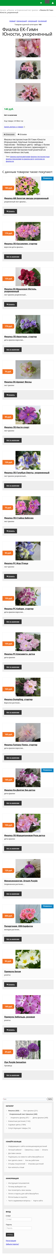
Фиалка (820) (13, 1110)
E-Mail (8, 1216)
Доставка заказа (14, 1153)
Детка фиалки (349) (40, 1118)
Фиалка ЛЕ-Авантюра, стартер (20, 336)
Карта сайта (38, 1200)
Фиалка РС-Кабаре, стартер (18, 608)
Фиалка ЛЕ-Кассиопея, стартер (20, 243)
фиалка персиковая (13, 159)
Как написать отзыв (16, 1167)
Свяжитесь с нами (32, 1150)
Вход (10, 1234)
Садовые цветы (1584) (17, 1125)
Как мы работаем (32, 1160)
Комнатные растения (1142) (19, 1121)
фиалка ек (10, 161)
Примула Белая (12, 971)
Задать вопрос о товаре (13, 127)
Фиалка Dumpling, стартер (18, 699)
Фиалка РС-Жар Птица (16, 563)
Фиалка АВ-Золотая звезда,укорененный (26, 198)
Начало (3, 10)
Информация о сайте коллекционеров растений (27, 1146)
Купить (10, 211)
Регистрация (11, 1240)
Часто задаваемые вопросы (19, 1200)
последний (42, 21)
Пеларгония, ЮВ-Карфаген (18, 926)
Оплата (45, 1150)
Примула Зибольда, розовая (19, 1016)
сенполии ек (40, 159)
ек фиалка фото (28, 159)
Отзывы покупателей (16, 1164)
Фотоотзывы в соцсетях (17, 1197)
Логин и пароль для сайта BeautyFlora (23, 1193)
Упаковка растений (36, 1164)
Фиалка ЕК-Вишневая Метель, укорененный (20, 290)
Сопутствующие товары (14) (19, 1128)
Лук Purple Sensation (15, 1062)
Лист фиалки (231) (30, 1110)
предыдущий (21, 21)
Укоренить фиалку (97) (20, 1118)
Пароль (9, 1224)
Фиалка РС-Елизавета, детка (19, 654)
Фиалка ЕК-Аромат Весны (18, 381)
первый (12, 21)
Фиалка (11, 10)
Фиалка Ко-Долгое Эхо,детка (19, 790)
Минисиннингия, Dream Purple (21, 880)
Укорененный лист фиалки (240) (23, 1114)
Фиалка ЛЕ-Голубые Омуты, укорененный (26, 472)
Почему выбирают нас (17, 1186)
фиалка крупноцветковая (20, 156)
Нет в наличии (12, 257)
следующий (32, 21)
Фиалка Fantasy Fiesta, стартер (20, 744)
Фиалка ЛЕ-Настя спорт (16, 427)
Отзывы (22, 134)
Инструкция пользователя (18, 1183)
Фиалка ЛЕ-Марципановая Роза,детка (24, 835)
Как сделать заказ (15, 1160)
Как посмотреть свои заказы (19, 1190)
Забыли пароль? (12, 1244)
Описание (9, 134)
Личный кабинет (15, 1150)
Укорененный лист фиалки (27, 10)
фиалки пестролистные (40, 156)
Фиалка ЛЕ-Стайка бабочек (19, 518)
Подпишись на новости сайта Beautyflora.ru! (26, 1157)
